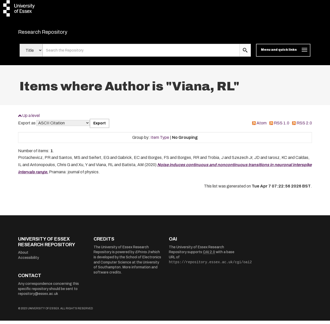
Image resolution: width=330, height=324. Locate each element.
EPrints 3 (142, 255)
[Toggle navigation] (283, 53)
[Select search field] (31, 53)
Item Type (160, 140)
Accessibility (28, 261)
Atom (262, 126)
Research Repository (54, 33)
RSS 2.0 (304, 126)
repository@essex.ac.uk (38, 297)
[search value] (141, 53)
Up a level (31, 118)
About (23, 256)
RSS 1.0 (281, 126)
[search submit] (245, 53)
